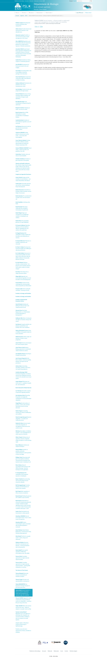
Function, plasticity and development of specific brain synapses (23, 486)
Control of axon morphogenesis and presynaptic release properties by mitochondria (23, 284)
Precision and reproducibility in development (22, 580)
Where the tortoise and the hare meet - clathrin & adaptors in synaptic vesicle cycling (23, 607)
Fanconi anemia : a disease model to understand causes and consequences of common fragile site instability (23, 593)
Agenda (22, 15)
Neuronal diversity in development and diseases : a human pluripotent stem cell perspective (22, 545)
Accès (61, 651)
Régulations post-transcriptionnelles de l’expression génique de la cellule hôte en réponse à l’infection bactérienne (23, 44)
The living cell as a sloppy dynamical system (22, 272)
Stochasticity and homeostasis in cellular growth (22, 512)
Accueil (18, 12)
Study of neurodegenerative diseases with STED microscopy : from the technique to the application (23, 467)
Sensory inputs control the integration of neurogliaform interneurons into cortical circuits (23, 426)
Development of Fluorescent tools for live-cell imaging (22, 66)
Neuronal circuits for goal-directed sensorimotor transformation (23, 128)
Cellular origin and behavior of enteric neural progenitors (23, 338)
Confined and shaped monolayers (22, 445)
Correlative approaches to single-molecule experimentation (22, 558)
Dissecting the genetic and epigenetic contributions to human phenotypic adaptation (23, 398)
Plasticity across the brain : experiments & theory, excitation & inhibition (23, 630)
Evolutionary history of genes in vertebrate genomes (23, 60)
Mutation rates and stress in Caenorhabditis (23, 155)
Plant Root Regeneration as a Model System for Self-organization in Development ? (23, 313)
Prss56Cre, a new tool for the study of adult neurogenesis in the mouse (23, 36)
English (74, 1)
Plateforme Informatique (19, 1)
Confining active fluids (23, 202)
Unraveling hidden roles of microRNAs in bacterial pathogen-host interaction (23, 72)
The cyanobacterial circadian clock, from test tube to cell (23, 197)
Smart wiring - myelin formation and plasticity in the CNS (23, 149)
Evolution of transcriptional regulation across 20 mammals (23, 121)
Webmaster (36, 1)
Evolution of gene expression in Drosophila (23, 159)
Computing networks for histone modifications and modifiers (23, 412)
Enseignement (40, 12)
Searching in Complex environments (23, 354)
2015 (26, 15)
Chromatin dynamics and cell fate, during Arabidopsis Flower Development (23, 185)
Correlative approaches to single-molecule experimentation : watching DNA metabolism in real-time (23, 565)
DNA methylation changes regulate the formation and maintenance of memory (23, 235)
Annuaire (27, 1)
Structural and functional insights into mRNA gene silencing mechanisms (23, 248)
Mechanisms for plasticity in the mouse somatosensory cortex (23, 84)
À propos (24, 12)
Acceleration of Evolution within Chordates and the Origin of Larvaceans (23, 191)
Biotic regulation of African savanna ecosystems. (22, 492)
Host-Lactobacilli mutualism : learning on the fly (23, 289)
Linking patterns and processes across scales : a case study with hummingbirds (22, 135)
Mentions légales (73, 651)
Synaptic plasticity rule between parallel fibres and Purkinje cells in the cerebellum (23, 326)
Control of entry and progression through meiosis (23, 90)
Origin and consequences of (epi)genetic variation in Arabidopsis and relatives (22, 215)
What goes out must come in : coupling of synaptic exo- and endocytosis (23, 383)
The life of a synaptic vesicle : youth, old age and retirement (23, 538)
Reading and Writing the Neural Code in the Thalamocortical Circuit (22, 305)
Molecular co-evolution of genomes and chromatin (23, 242)
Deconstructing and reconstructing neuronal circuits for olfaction (23, 480)
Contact (66, 651)
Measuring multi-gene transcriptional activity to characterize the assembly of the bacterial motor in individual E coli (23, 460)
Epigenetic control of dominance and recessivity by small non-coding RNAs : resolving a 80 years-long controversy (23, 600)
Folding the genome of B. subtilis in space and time (23, 496)
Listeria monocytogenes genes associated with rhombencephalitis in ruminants (23, 525)
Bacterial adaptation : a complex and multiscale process (23, 418)
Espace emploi (88, 12)
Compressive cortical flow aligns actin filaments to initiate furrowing (23, 78)
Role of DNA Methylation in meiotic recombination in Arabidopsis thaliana (22, 115)
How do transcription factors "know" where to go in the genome (23, 517)
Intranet (41, 1)
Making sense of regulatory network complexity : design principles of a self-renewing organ (23, 440)
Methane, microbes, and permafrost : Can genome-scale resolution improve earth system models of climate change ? (23, 265)
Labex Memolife (79, 12)
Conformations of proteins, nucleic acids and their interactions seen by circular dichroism (23, 405)
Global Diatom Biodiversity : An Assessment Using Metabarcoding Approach (23, 531)
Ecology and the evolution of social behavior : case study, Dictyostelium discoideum (23, 179)
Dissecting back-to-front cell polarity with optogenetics (23, 24)
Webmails (31, 1)
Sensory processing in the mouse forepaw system (23, 343)
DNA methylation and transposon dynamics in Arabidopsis (22, 474)
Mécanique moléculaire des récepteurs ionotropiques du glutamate (22, 208)
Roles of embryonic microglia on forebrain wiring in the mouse (23, 319)
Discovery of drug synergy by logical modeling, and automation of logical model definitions (23, 96)
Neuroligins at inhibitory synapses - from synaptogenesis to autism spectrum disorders (23, 432)
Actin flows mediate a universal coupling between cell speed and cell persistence (23, 361)
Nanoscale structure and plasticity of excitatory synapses (22, 575)
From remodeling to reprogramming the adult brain (23, 103)
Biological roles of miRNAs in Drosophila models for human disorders (23, 332)
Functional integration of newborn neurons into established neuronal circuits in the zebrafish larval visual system (23, 375)
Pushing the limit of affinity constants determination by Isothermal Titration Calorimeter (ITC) (23, 143)
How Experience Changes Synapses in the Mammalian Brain (23, 585)
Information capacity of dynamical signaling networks (23, 391)
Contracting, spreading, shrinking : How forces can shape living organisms (23, 367)
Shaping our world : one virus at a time (23, 108)
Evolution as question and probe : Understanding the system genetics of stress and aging (23, 452)
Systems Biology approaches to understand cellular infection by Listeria (23, 349)
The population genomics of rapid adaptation (22, 221)
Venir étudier (49, 12)
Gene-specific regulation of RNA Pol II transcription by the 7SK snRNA (22, 551)
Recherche (32, 12)
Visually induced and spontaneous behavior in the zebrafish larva (23, 30)
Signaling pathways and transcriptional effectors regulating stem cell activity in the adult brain (23, 228)
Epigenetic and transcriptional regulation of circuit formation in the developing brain (23, 278)
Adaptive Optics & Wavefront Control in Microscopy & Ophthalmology (22, 624)
